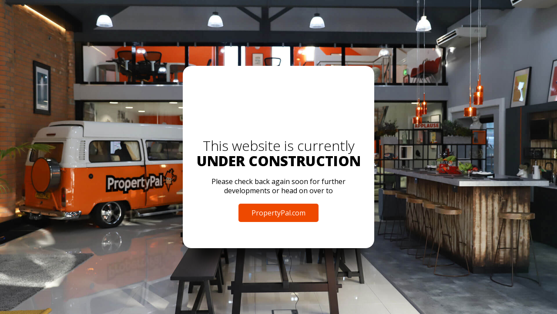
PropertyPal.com (278, 213)
